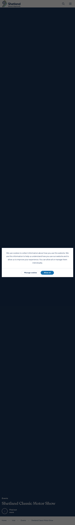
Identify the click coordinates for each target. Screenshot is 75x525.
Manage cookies (30, 273)
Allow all (47, 273)
